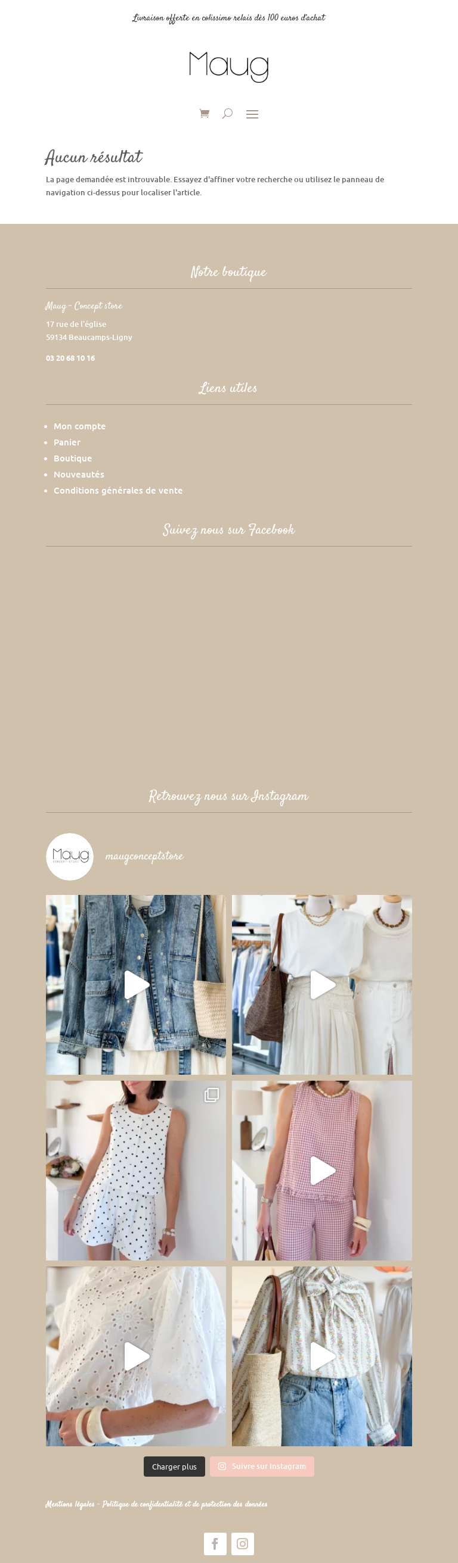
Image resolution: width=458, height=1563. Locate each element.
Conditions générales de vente (118, 490)
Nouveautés (79, 474)
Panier (67, 442)
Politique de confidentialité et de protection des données (185, 1504)
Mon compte (80, 426)
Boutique (73, 458)
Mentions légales (71, 1504)
